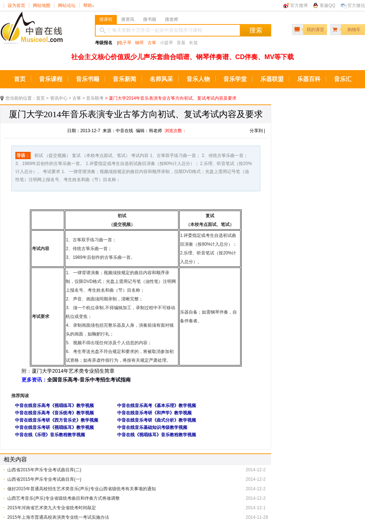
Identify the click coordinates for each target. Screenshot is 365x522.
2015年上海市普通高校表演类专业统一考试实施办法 (58, 517)
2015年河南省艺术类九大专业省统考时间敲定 (51, 507)
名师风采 (161, 79)
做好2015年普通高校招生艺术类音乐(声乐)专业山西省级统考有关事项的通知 (81, 488)
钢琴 (139, 42)
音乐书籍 (87, 79)
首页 (20, 79)
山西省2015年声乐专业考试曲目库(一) (44, 479)
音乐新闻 (124, 79)
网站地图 (41, 5)
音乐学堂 (235, 79)
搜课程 (105, 19)
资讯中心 (59, 98)
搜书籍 (149, 19)
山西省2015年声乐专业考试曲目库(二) (44, 469)
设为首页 (16, 5)
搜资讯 (127, 19)
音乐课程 (50, 79)
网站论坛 (67, 5)
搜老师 (171, 19)
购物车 (354, 29)
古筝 (151, 42)
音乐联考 (95, 98)
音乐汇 (342, 79)
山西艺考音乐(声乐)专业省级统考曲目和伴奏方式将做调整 (63, 498)
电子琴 (124, 42)
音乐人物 (198, 79)
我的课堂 (315, 29)
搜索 (255, 30)
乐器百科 (308, 79)
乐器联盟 (272, 79)
